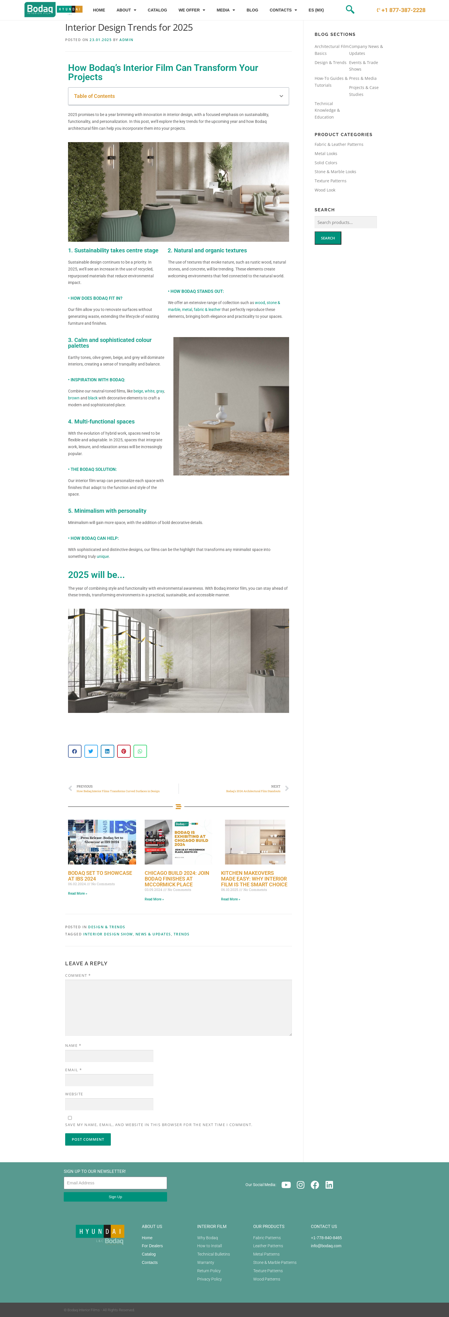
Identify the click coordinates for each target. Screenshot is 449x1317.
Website (74, 1093)
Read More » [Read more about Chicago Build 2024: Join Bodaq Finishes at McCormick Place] (154, 899)
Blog (252, 10)
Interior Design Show (108, 934)
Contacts (283, 10)
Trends (182, 934)
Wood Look (325, 190)
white (149, 391)
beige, (139, 391)
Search (328, 238)
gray (160, 391)
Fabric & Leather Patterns (339, 144)
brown (74, 398)
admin (126, 39)
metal (187, 309)
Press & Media (363, 78)
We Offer (192, 10)
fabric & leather (207, 309)
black (93, 398)
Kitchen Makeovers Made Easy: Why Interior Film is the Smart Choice (254, 878)
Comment (78, 975)
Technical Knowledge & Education (327, 110)
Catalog (157, 10)
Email (73, 1069)
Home (99, 10)
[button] (281, 96)
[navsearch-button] (340, 10)
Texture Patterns (331, 180)
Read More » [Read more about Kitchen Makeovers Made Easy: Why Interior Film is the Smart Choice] (230, 899)
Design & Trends (106, 927)
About (126, 10)
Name (73, 1045)
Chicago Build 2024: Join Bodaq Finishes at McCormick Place (177, 878)
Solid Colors (326, 162)
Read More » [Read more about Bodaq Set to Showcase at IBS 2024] (77, 893)
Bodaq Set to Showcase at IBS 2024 (100, 876)
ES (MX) (316, 10)
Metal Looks (326, 153)
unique (103, 556)
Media (226, 10)
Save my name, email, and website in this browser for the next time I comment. (159, 1124)
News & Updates (153, 934)
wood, (260, 302)
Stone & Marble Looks (335, 171)
